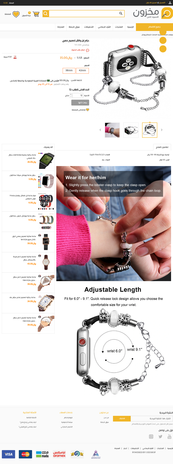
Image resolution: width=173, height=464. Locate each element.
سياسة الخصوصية (67, 422)
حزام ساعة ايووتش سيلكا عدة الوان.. (23, 175)
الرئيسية (130, 27)
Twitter (160, 436)
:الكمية (86, 96)
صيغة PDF (10, 57)
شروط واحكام (68, 418)
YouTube (169, 436)
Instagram (151, 436)
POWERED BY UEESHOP (144, 452)
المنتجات (119, 27)
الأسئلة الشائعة (31, 418)
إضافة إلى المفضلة (78, 110)
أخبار (125, 448)
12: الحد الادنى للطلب (79, 89)
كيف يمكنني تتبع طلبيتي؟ (27, 427)
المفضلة (8, 14)
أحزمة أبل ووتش (146, 35)
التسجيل (162, 3)
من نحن (106, 418)
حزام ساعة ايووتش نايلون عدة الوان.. (22, 216)
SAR (79, 57)
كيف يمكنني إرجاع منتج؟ (28, 422)
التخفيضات (89, 27)
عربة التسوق (26, 14)
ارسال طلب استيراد (78, 50)
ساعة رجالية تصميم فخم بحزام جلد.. (22, 297)
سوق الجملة (74, 27)
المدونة (60, 27)
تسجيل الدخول (151, 3)
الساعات (154, 35)
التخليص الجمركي (67, 427)
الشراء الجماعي (104, 27)
